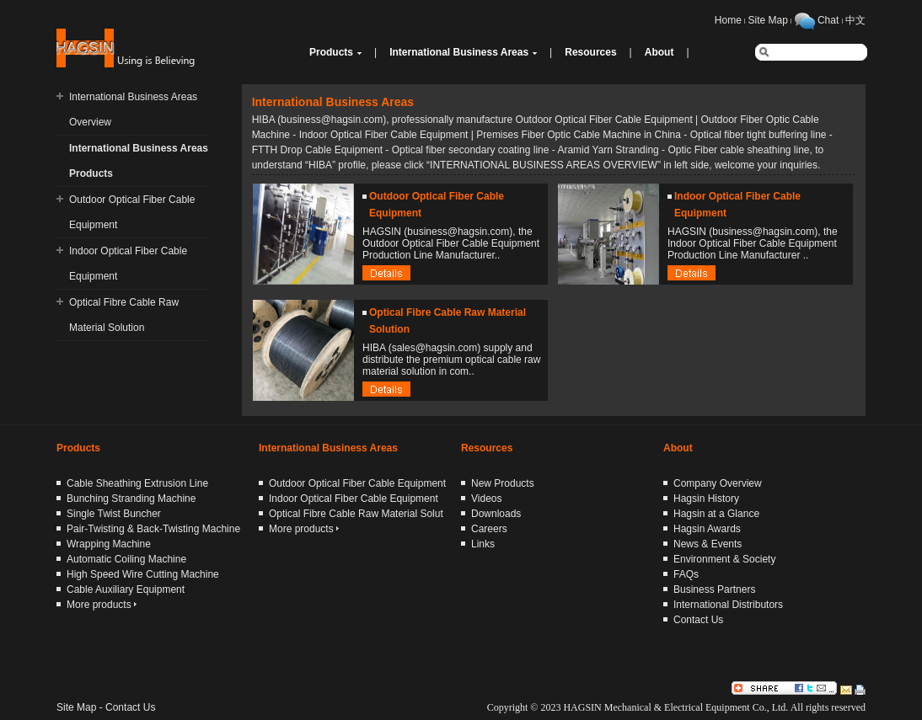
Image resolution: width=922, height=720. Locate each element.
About (659, 52)
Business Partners (714, 589)
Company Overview (717, 483)
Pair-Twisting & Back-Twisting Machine (153, 529)
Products (331, 52)
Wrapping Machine (109, 544)
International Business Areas (458, 52)
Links (483, 544)
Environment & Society (724, 559)
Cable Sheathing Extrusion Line (137, 483)
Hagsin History (706, 498)
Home (728, 20)
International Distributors (728, 605)
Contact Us (698, 620)
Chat (828, 20)
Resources (590, 52)
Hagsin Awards (707, 529)
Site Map (768, 20)
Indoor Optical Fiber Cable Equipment (353, 498)
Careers (489, 529)
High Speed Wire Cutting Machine (143, 574)
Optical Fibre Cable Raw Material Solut (356, 514)
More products (102, 605)
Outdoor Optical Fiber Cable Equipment (357, 483)
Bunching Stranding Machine (131, 498)
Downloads (496, 514)
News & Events (707, 544)
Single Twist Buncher (114, 514)
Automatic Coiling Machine (126, 559)
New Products (502, 483)
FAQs (686, 574)
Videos (486, 498)
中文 (855, 20)
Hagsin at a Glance (716, 514)
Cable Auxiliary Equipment (126, 589)
